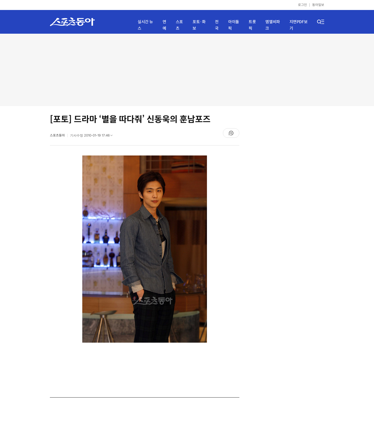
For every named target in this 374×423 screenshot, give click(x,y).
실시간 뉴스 (145, 25)
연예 (164, 25)
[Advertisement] (187, 70)
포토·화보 (198, 25)
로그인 (302, 5)
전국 (217, 25)
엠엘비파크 (272, 25)
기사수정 (93, 137)
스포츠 (179, 25)
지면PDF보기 (298, 25)
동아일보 (318, 5)
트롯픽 (252, 25)
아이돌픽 (233, 25)
